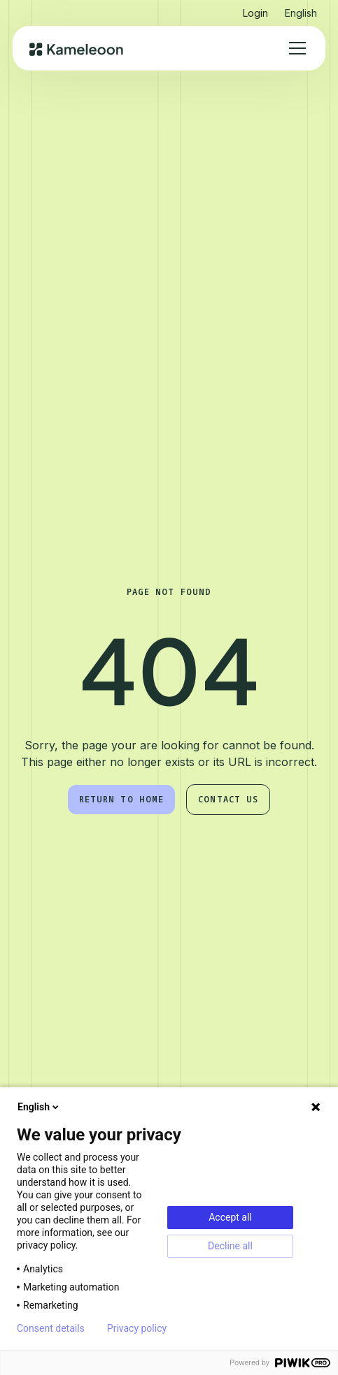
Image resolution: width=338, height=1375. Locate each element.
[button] (300, 10)
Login (255, 13)
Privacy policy (137, 1328)
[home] (76, 48)
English (39, 1106)
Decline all (230, 1245)
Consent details (51, 1328)
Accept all (230, 1217)
